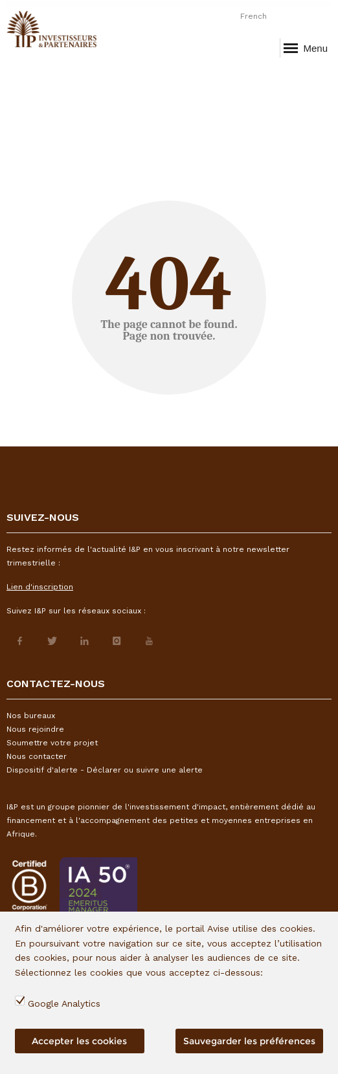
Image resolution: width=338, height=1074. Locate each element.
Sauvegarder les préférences (249, 1041)
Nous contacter (36, 756)
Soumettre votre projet (52, 742)
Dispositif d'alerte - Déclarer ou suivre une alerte (104, 769)
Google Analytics (64, 1003)
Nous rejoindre (35, 729)
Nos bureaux (30, 715)
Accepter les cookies (79, 1041)
